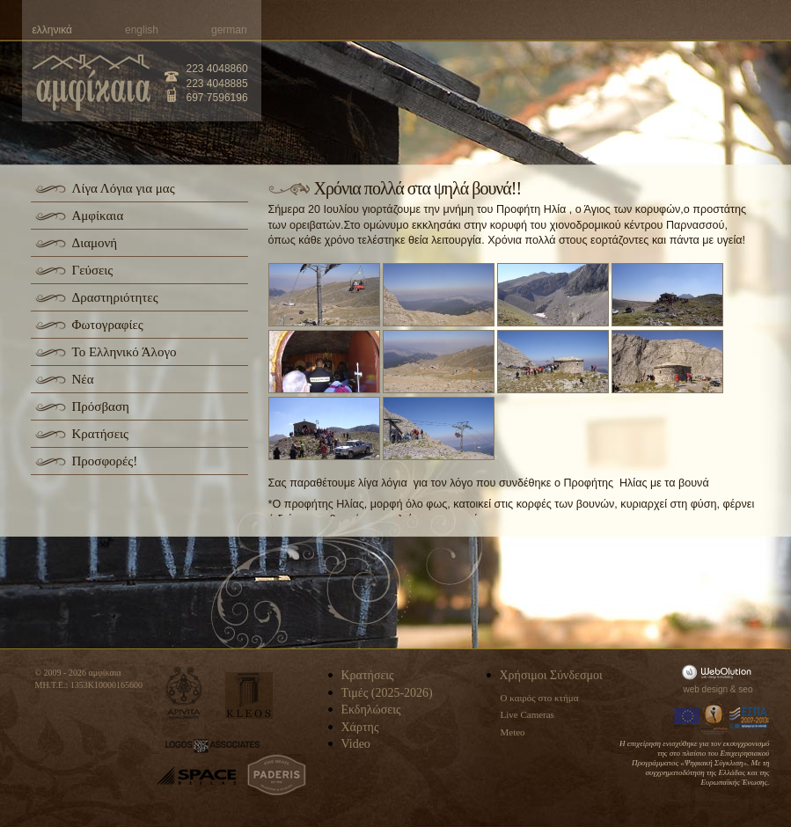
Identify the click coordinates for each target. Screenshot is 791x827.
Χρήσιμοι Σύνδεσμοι (551, 675)
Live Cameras (527, 714)
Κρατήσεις (100, 434)
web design (706, 689)
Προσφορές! (105, 461)
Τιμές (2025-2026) (387, 692)
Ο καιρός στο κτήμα (540, 697)
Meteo (513, 732)
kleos (249, 695)
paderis (276, 775)
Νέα (83, 379)
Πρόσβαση (100, 406)
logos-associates (212, 746)
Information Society (715, 718)
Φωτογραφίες (107, 325)
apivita (184, 693)
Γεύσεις (93, 270)
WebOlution (719, 671)
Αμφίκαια (98, 216)
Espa (749, 718)
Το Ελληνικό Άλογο (124, 352)
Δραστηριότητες (115, 297)
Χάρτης (360, 727)
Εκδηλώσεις (371, 709)
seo (745, 689)
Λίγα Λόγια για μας (123, 188)
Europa (687, 718)
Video (355, 743)
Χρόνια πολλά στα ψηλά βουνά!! (418, 188)
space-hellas (196, 775)
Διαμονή (95, 243)
